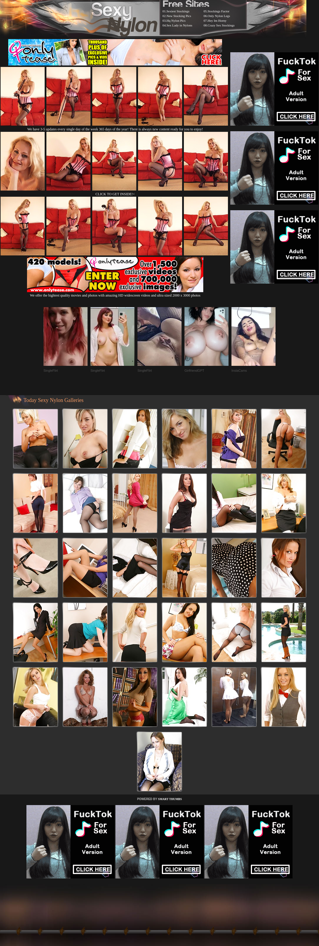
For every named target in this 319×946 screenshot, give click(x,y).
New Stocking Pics (179, 16)
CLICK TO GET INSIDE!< (115, 194)
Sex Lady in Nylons (179, 25)
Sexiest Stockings (178, 11)
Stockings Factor (218, 11)
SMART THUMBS (170, 799)
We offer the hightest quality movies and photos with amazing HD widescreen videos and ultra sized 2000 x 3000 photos (115, 293)
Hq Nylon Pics (176, 20)
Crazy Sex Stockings (221, 25)
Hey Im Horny (217, 20)
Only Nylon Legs (219, 16)
